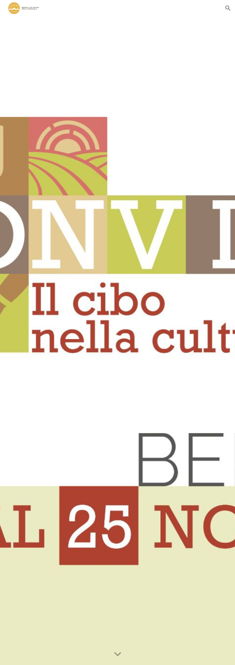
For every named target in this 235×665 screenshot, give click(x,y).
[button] (228, 8)
